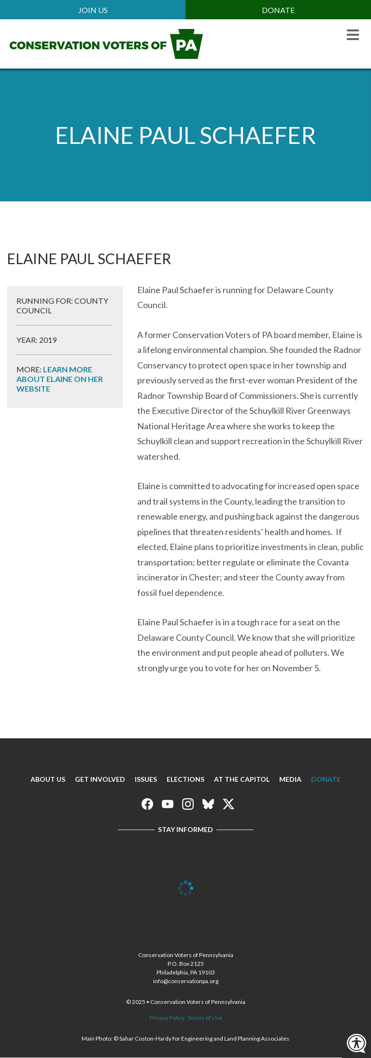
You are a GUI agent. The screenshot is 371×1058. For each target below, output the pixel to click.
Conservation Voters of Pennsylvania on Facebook (147, 804)
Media (290, 779)
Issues (146, 779)
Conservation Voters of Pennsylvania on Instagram (188, 804)
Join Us (93, 9)
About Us (47, 779)
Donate (278, 9)
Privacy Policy (167, 1017)
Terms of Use (204, 1017)
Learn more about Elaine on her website (59, 379)
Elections (185, 779)
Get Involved (100, 779)
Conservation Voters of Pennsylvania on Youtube (167, 804)
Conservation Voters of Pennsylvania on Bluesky (208, 804)
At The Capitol (242, 779)
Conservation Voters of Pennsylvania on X (228, 804)
